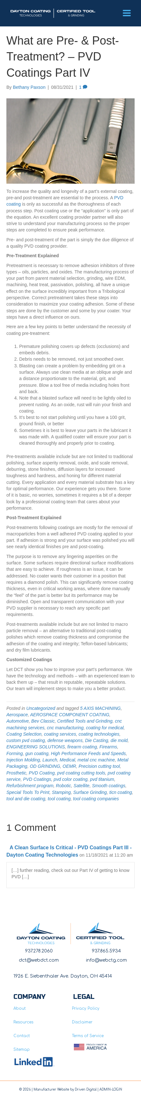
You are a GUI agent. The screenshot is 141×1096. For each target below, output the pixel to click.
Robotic (63, 785)
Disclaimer (82, 1022)
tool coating (59, 798)
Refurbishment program (29, 785)
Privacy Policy (85, 1008)
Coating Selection (24, 734)
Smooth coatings (108, 785)
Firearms (108, 746)
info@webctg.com (106, 960)
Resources (23, 1022)
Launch (50, 759)
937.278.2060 (39, 951)
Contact (21, 1036)
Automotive (17, 721)
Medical (67, 759)
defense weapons (64, 740)
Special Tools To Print (27, 792)
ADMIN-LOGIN (110, 1089)
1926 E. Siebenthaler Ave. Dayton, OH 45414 (62, 976)
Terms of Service (88, 1036)
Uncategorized (40, 708)
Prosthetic (16, 772)
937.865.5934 (106, 951)
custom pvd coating (25, 740)
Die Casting (96, 740)
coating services (60, 734)
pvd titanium (102, 779)
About (19, 1008)
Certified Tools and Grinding (85, 721)
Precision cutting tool (99, 766)
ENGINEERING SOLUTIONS (35, 746)
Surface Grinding (90, 792)
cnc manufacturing (65, 727)
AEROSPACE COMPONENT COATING (69, 714)
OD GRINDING (45, 766)
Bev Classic (43, 721)
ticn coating (120, 792)
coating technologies (99, 734)
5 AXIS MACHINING (100, 708)
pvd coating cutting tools (81, 772)
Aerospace (17, 714)
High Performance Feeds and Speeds (88, 753)
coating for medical (105, 727)
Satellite (82, 785)
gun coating (36, 753)
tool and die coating (25, 798)
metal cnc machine (96, 759)
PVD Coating (42, 772)
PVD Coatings (37, 779)
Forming (14, 753)
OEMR (69, 766)
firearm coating (82, 746)
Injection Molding (23, 759)
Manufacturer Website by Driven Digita (65, 1089)
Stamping (61, 792)
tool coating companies (96, 798)
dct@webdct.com (39, 960)
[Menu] (126, 13)
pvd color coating (71, 779)
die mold (119, 740)
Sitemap (21, 1049)
